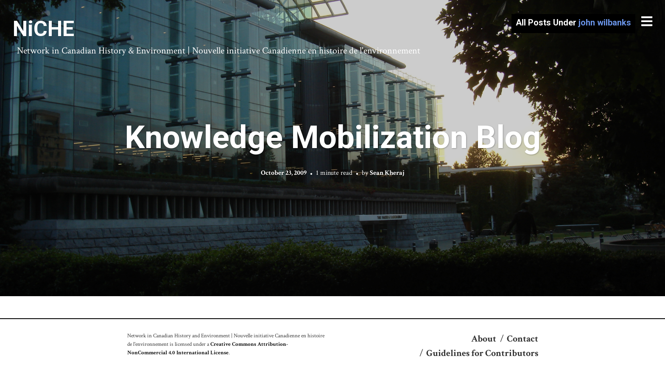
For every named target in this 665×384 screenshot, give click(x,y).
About (483, 339)
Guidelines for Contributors (482, 353)
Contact (522, 339)
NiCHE (43, 29)
